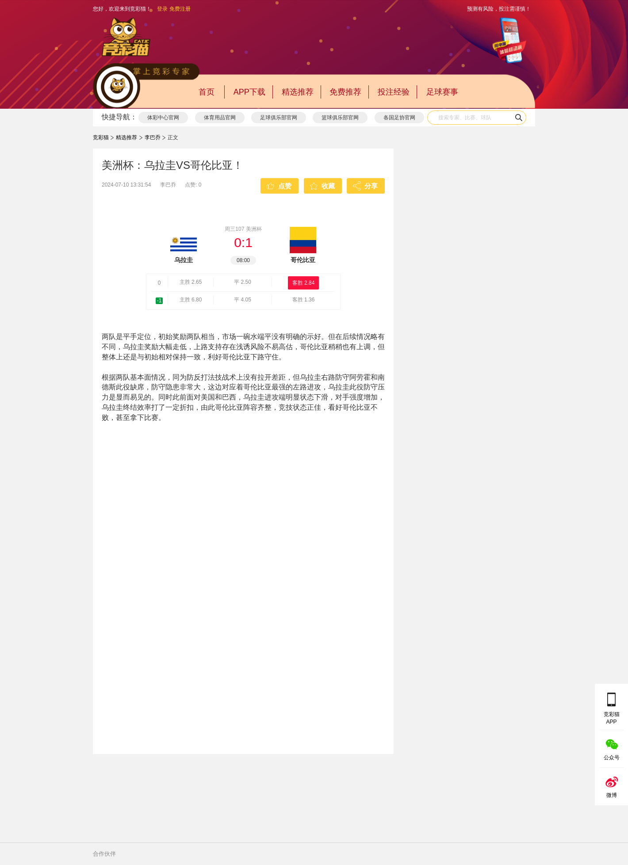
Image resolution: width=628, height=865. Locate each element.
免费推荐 (345, 92)
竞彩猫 (101, 137)
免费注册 (180, 9)
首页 (206, 92)
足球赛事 (442, 92)
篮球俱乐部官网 (340, 117)
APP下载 (249, 92)
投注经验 (394, 92)
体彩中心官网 (163, 117)
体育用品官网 (220, 117)
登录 (162, 9)
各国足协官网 (399, 117)
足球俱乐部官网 (278, 117)
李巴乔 (153, 137)
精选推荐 (298, 92)
